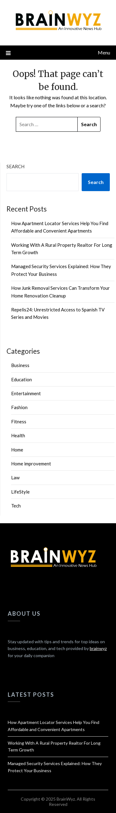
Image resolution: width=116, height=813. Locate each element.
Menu (104, 52)
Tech (16, 505)
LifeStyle (20, 491)
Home (17, 449)
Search (15, 166)
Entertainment (26, 393)
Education (21, 379)
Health (18, 435)
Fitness (18, 421)
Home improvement (31, 463)
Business (20, 365)
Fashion (19, 407)
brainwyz (98, 648)
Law (15, 477)
